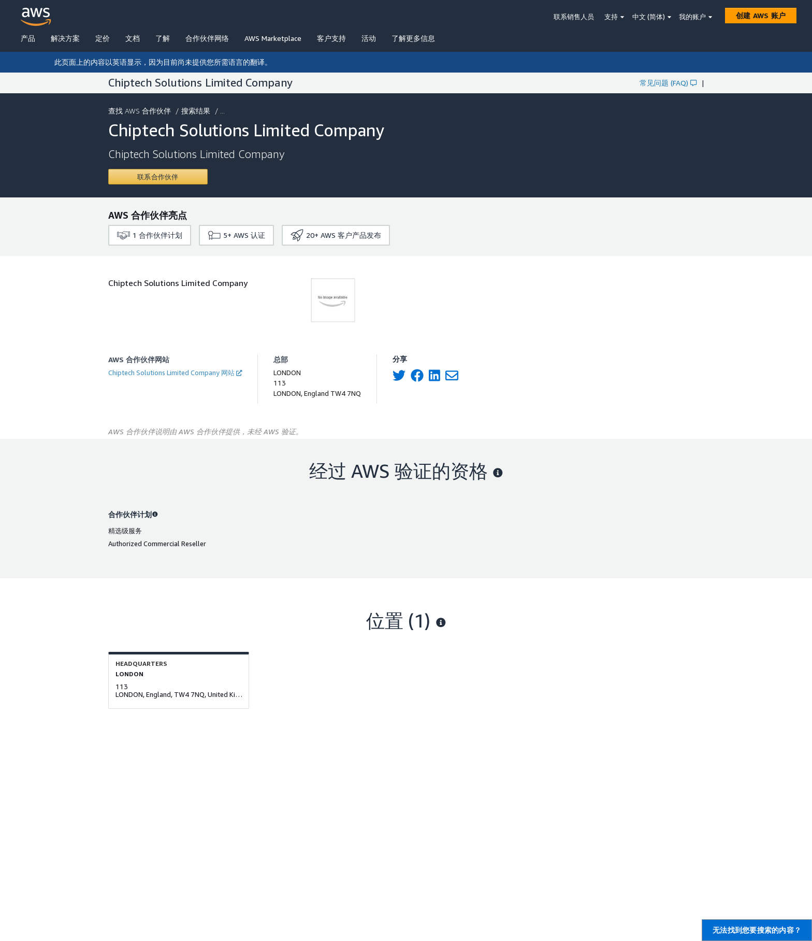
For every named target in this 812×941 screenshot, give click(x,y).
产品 (28, 38)
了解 (162, 38)
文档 (132, 38)
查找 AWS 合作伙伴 (140, 110)
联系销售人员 (574, 16)
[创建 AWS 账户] (760, 15)
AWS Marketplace (272, 38)
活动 (368, 38)
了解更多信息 (413, 38)
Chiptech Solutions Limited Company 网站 (175, 372)
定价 (102, 38)
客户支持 (331, 38)
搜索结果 (196, 110)
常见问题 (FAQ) (668, 82)
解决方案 (65, 38)
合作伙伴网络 (207, 38)
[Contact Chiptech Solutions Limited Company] (158, 176)
